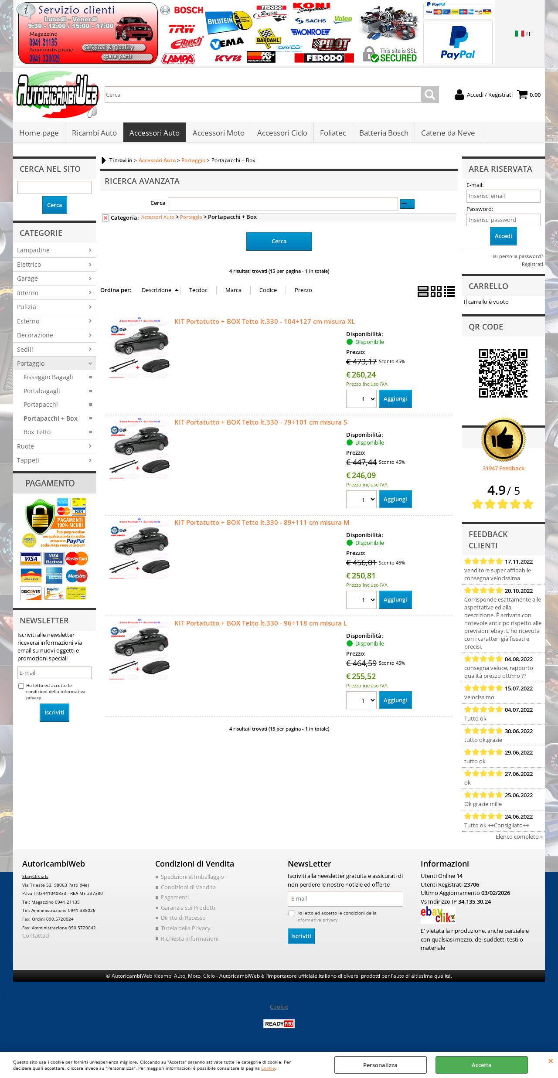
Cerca (158, 205)
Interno (27, 295)
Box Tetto (37, 434)
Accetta (482, 1065)
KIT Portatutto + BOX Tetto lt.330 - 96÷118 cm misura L (260, 625)
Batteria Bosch (382, 134)
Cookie (268, 1068)
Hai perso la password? (516, 258)
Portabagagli (42, 393)
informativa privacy (316, 922)
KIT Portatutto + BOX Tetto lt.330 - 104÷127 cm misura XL (264, 323)
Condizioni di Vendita (188, 889)
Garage (27, 281)
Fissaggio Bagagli (48, 379)
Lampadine (33, 252)
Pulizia (26, 309)
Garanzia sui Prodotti (188, 910)
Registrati (532, 266)
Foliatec (332, 134)
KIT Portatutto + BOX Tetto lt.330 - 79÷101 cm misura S (260, 424)
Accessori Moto (218, 134)
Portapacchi (41, 407)
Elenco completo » (519, 839)
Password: (479, 211)
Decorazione (35, 337)
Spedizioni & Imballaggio (192, 879)
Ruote (25, 448)
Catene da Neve (447, 134)
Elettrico (29, 266)
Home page (39, 134)
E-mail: (474, 187)
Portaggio (30, 365)
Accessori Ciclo (281, 134)
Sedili (25, 351)
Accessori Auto (154, 134)
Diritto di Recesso (183, 920)
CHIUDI (551, 1060)
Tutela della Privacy (186, 930)
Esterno (28, 323)
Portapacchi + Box (51, 420)
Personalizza (380, 1065)
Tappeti (28, 463)
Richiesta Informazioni (189, 941)
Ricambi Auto (93, 134)
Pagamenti (175, 900)
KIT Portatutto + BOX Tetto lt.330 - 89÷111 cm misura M (262, 524)
